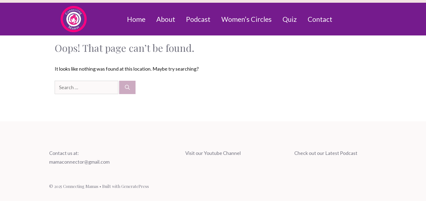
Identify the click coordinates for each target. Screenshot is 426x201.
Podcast (198, 19)
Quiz (290, 19)
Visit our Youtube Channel (213, 153)
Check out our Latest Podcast (325, 153)
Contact (320, 19)
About (165, 19)
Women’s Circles (246, 19)
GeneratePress (135, 186)
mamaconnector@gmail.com (79, 162)
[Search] (127, 87)
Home (136, 19)
